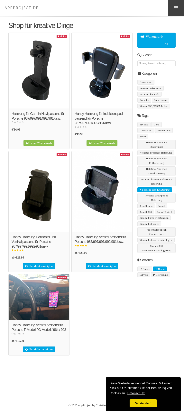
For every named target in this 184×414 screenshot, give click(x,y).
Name (160, 268)
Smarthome (160, 100)
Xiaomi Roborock (149, 223)
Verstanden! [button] (143, 403)
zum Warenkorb (39, 143)
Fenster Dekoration (150, 88)
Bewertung (160, 274)
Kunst (143, 136)
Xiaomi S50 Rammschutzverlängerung (156, 248)
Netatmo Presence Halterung (156, 152)
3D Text (144, 124)
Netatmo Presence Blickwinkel (156, 144)
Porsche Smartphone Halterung (156, 198)
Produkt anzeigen (39, 266)
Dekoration (146, 82)
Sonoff (161, 205)
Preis (144, 274)
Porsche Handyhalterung (155, 189)
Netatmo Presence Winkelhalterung (156, 171)
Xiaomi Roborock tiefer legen (156, 240)
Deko (156, 124)
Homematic (163, 130)
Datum (145, 268)
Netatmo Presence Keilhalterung (156, 160)
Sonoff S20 (146, 212)
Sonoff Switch (164, 212)
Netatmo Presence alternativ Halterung (156, 181)
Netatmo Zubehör (150, 94)
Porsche (144, 100)
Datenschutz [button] (136, 393)
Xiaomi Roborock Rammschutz (156, 232)
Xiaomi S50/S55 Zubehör (154, 106)
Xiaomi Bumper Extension (154, 217)
